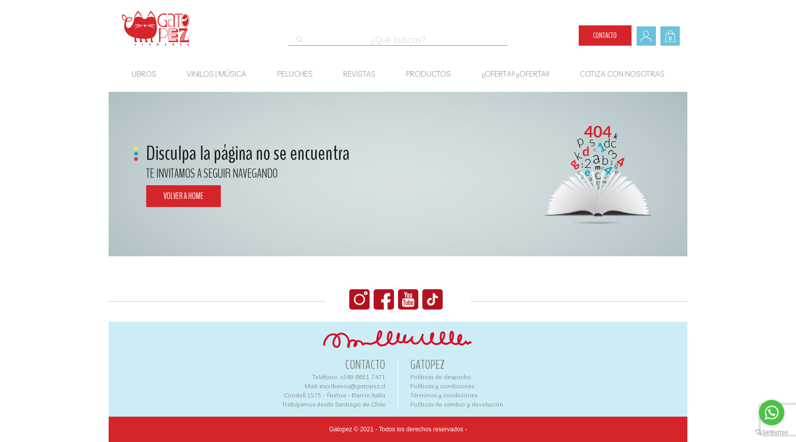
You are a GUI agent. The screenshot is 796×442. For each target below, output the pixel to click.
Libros (143, 74)
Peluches (295, 74)
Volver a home (183, 196)
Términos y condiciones (443, 395)
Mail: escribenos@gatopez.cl (345, 386)
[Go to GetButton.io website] (771, 432)
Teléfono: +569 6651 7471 (348, 377)
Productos (428, 74)
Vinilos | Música (216, 74)
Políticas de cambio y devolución (456, 404)
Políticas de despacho (440, 377)
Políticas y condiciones (442, 386)
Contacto (605, 35)
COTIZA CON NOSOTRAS (622, 74)
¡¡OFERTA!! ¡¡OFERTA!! (515, 74)
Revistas (359, 74)
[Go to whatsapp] (771, 412)
